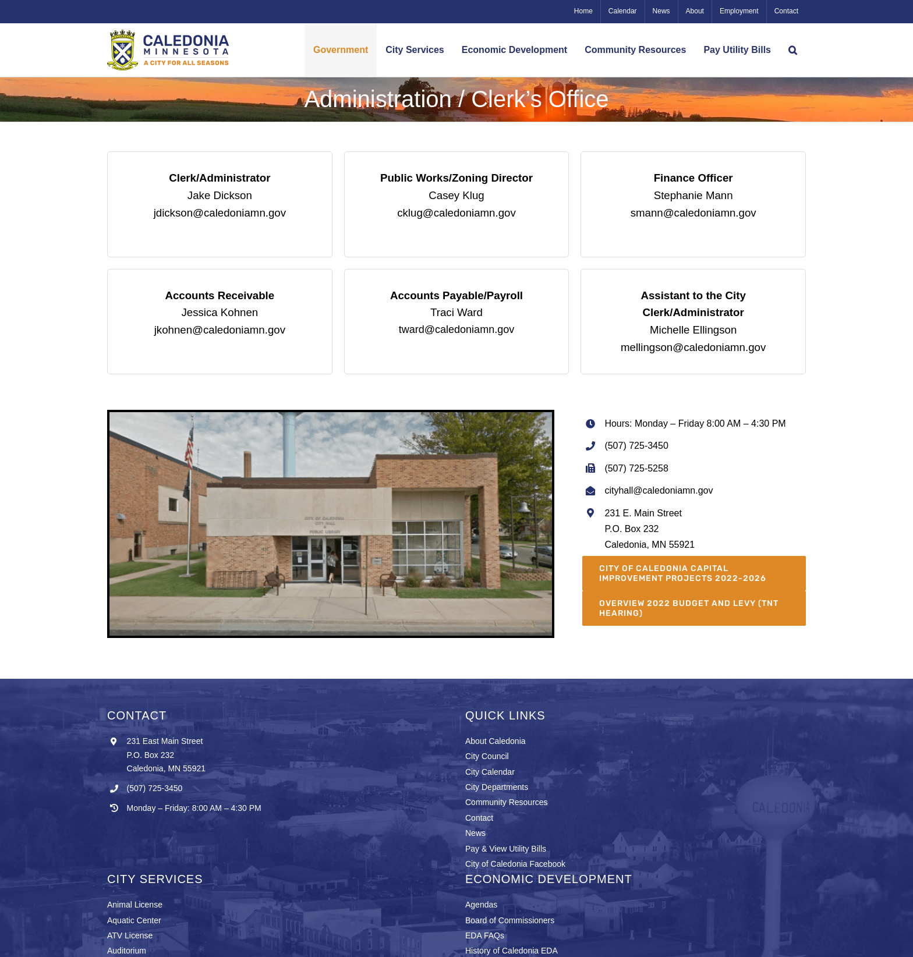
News (475, 833)
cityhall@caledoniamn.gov (658, 490)
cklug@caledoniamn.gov (456, 213)
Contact (479, 818)
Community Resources (506, 802)
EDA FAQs (484, 935)
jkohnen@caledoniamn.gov (219, 330)
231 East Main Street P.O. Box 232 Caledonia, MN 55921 (166, 755)
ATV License (130, 935)
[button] (793, 50)
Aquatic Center (134, 920)
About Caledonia (495, 741)
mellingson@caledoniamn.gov (693, 347)
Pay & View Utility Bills (505, 848)
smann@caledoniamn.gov (693, 213)
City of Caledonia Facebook (515, 864)
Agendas (481, 904)
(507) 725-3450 (155, 788)
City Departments (496, 787)
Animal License (134, 904)
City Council (487, 756)
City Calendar (490, 772)
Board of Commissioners (509, 920)
